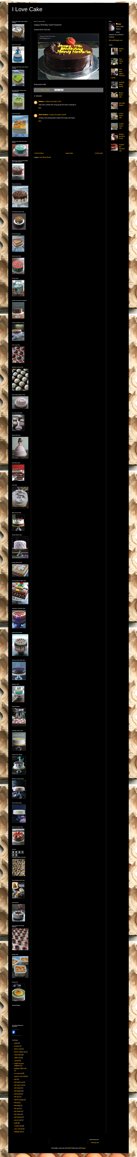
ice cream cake (18, 1073)
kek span (16, 1108)
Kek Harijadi (17, 1091)
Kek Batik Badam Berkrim (121, 84)
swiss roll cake (18, 1129)
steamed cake (18, 1126)
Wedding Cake (18, 1132)
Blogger (83, 1148)
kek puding (17, 1105)
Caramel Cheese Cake (121, 126)
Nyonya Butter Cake (121, 95)
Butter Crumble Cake (20, 1052)
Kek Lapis (16, 1097)
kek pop (16, 1102)
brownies (16, 1046)
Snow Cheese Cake (121, 61)
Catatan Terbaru (38, 153)
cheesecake (17, 1055)
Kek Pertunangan (19, 1100)
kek (15, 1079)
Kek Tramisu (17, 1114)
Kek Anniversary (18, 1082)
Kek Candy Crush (18, 1085)
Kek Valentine (18, 1117)
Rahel (119, 24)
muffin (16, 1123)
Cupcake (16, 1061)
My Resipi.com (95, 1142)
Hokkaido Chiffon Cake (20, 1068)
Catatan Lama (99, 153)
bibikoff (70, 1148)
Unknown (41, 101)
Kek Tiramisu (17, 1111)
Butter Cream (18, 1049)
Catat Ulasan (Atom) (45, 157)
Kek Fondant (17, 1088)
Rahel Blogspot (15, 1029)
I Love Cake (27, 9)
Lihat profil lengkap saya (115, 40)
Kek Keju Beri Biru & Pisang (122, 136)
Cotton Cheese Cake (121, 116)
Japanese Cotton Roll (20, 1076)
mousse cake (17, 1120)
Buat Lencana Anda (16, 1035)
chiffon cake (17, 1058)
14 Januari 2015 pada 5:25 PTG (52, 101)
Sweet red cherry (43, 115)
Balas (39, 108)
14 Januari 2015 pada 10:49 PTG (57, 115)
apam (15, 1043)
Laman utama (69, 153)
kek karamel (17, 1094)
